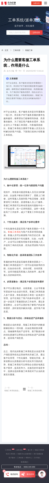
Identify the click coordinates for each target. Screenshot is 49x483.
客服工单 (29, 50)
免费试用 (36, 3)
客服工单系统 (14, 231)
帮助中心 (29, 458)
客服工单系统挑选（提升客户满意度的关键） (14, 393)
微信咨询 (27, 474)
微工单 (30, 450)
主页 (6, 50)
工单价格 (20, 458)
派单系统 (21, 450)
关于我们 (37, 458)
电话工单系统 (10, 454)
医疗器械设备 (38, 454)
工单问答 (16, 50)
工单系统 (9, 450)
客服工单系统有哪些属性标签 (35, 393)
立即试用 (36, 32)
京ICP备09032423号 (24, 478)
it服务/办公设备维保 (25, 454)
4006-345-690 (29, 467)
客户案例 (12, 458)
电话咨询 (12, 474)
